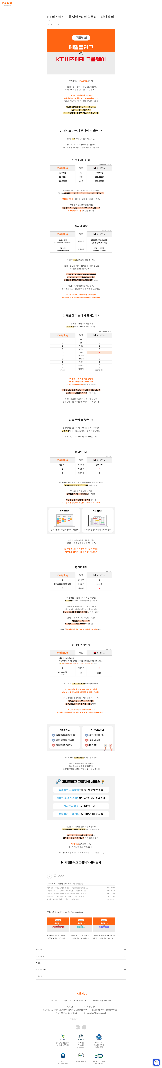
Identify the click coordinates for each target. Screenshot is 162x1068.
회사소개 (54, 1001)
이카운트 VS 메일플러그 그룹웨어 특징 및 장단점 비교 (66, 888)
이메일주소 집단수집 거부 (102, 1001)
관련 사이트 (81, 1019)
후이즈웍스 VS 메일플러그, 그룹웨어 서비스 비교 (64, 896)
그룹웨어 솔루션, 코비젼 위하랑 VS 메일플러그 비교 (65, 893)
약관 (65, 1001)
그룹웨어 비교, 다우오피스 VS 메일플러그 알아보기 (65, 891)
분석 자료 (63, 884)
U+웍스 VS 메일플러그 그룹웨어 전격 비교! (62, 899)
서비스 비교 (52, 884)
